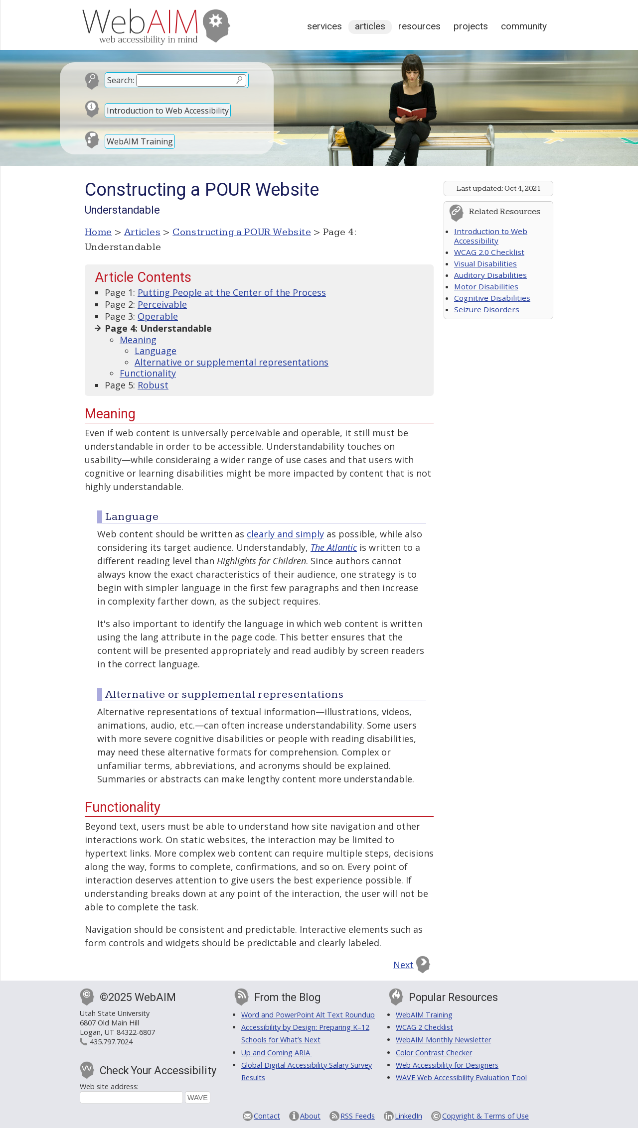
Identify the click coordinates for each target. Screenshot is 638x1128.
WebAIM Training (140, 141)
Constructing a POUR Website (241, 232)
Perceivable (162, 304)
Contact (267, 1116)
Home (98, 232)
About (310, 1116)
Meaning (138, 340)
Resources (419, 26)
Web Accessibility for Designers (447, 1065)
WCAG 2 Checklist (424, 1027)
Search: (120, 80)
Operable (158, 316)
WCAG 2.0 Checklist (489, 252)
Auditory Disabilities (490, 275)
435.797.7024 (111, 1041)
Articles (370, 26)
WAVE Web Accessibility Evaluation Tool (461, 1077)
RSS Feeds (357, 1116)
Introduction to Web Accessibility (168, 110)
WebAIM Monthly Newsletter (443, 1039)
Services (324, 26)
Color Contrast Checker (434, 1052)
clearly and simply (285, 534)
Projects (471, 26)
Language (155, 351)
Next (403, 965)
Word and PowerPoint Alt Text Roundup (308, 1014)
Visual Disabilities (485, 263)
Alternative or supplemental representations (231, 362)
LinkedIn (408, 1116)
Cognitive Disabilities (492, 298)
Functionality (148, 373)
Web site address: (109, 1086)
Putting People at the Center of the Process (232, 292)
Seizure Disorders (486, 309)
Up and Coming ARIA (276, 1052)
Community (524, 26)
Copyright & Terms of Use (485, 1116)
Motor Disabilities (486, 286)
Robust (153, 385)
